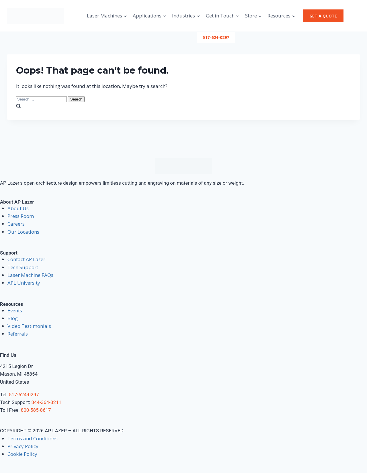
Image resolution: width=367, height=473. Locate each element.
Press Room (20, 216)
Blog (12, 318)
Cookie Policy (22, 454)
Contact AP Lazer (26, 259)
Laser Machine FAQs (30, 275)
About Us (18, 208)
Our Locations (23, 231)
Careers (16, 223)
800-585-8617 (36, 410)
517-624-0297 (216, 37)
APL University (23, 282)
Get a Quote (323, 16)
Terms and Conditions (32, 438)
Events (14, 310)
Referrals (17, 333)
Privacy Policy (22, 446)
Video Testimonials (29, 326)
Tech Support (22, 267)
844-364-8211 (46, 402)
